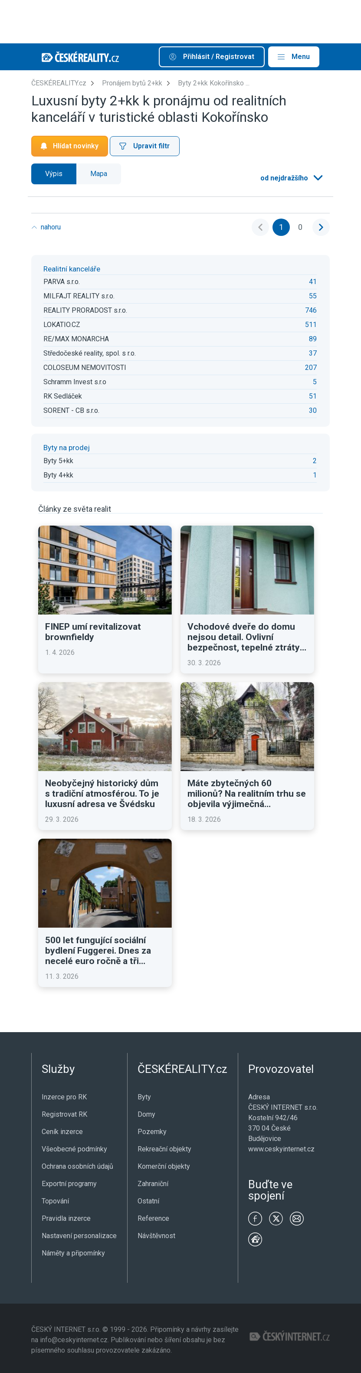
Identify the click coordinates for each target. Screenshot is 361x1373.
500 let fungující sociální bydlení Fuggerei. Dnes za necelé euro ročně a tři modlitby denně (98, 950)
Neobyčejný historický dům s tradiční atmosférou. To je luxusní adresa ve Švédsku (102, 793)
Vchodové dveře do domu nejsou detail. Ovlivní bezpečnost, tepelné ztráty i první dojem (245, 637)
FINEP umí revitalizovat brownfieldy (93, 631)
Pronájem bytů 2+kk (132, 83)
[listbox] (291, 178)
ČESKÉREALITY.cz (58, 83)
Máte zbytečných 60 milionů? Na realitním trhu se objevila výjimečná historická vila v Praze (246, 793)
